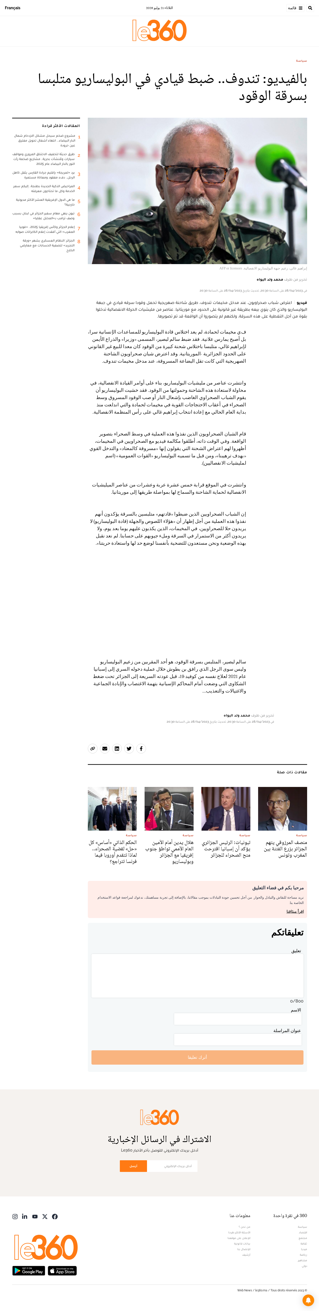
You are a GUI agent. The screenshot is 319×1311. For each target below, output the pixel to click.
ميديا (304, 1249)
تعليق (296, 950)
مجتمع (303, 1238)
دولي (304, 1266)
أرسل (133, 1166)
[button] (308, 1300)
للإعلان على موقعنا (239, 1238)
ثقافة (304, 1243)
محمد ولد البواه (270, 279)
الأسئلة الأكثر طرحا (239, 1232)
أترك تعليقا (197, 1057)
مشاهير (302, 1260)
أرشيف (246, 1254)
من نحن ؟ (244, 1226)
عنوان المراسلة (287, 1030)
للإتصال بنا (243, 1249)
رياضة (303, 1254)
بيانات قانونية (242, 1243)
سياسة (301, 60)
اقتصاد (303, 1232)
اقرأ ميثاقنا (295, 911)
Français (12, 8)
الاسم (296, 1009)
